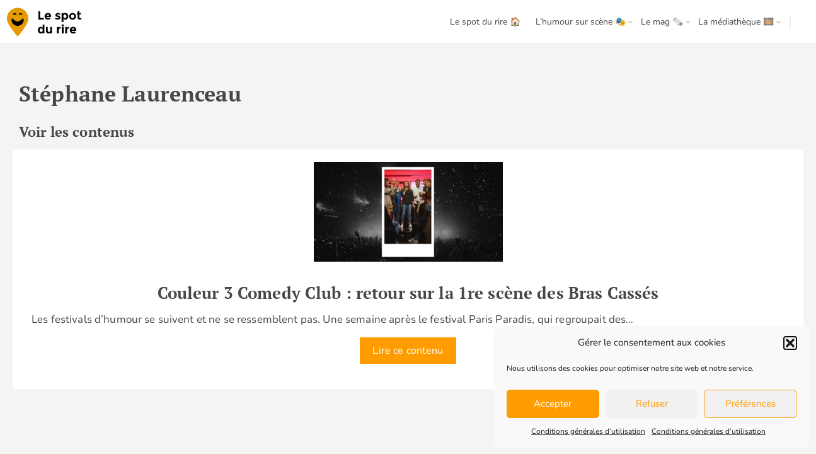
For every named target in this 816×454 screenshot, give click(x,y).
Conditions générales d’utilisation (588, 431)
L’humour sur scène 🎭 (581, 22)
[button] (790, 343)
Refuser (652, 403)
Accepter (553, 403)
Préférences (750, 403)
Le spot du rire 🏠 (485, 22)
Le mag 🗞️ (662, 22)
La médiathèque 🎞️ (736, 22)
